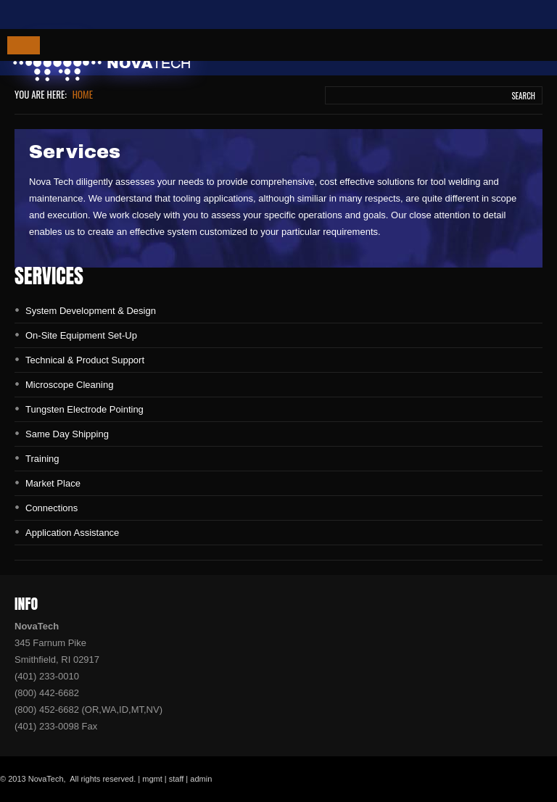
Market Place (53, 483)
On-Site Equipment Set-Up (81, 335)
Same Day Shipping (67, 434)
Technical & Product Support (84, 360)
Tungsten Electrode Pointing (84, 409)
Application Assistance (72, 532)
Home (83, 94)
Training (42, 458)
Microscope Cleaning (69, 384)
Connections (51, 508)
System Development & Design (90, 310)
